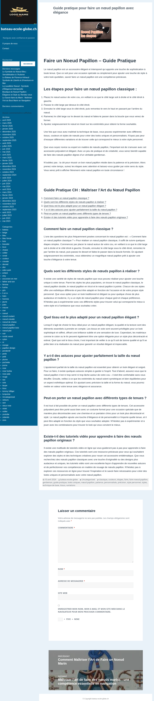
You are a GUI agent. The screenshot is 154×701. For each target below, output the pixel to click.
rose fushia (7, 371)
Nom (61, 569)
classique (103, 479)
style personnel (134, 482)
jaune (4, 302)
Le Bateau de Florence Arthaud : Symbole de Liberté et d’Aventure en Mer (18, 80)
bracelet (5, 244)
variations (70, 485)
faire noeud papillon (138, 479)
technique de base (51, 485)
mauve (5, 308)
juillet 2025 (7, 146)
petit (4, 357)
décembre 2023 (9, 201)
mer (4, 310)
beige (4, 233)
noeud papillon (8, 325)
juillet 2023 (7, 215)
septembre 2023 (9, 210)
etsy (4, 276)
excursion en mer (9, 279)
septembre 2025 (9, 140)
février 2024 (7, 195)
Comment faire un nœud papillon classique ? (66, 198)
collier (4, 253)
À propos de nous (9, 44)
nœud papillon (87, 482)
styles (144, 482)
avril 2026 (6, 120)
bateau (5, 230)
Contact (5, 48)
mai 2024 (6, 186)
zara (4, 420)
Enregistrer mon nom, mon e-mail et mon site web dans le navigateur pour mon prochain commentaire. (91, 610)
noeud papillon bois (10, 328)
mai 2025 (6, 152)
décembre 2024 (9, 166)
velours (5, 400)
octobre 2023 (8, 207)
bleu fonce (6, 238)
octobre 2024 (8, 172)
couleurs (112, 479)
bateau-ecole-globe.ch (19, 29)
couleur (5, 259)
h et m (5, 293)
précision (122, 482)
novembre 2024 (9, 169)
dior (4, 267)
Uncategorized (8, 397)
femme (5, 285)
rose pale (6, 374)
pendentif (6, 351)
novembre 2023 (9, 204)
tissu (4, 388)
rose (4, 368)
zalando (5, 417)
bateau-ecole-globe (69, 479)
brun (4, 247)
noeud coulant (8, 316)
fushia (5, 287)
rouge (4, 377)
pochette (6, 362)
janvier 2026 (7, 129)
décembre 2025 (9, 132)
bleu (4, 235)
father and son (8, 282)
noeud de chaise (9, 322)
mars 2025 (7, 158)
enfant (5, 273)
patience (99, 482)
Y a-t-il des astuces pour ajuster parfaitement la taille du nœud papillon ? (80, 209)
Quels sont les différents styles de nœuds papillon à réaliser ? (75, 202)
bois (4, 241)
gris (4, 290)
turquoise (6, 394)
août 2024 (6, 178)
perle (4, 354)
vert (4, 403)
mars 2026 (7, 123)
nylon (4, 339)
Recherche (27, 64)
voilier (4, 411)
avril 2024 (6, 189)
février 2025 (7, 160)
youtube (5, 414)
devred (5, 264)
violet (4, 409)
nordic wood (7, 336)
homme (5, 299)
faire (126, 479)
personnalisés (110, 482)
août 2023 (6, 212)
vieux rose (6, 406)
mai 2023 (6, 221)
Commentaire (66, 527)
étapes (120, 479)
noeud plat (6, 331)
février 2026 (7, 126)
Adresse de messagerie (71, 581)
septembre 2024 (9, 175)
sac (3, 380)
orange (5, 345)
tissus (62, 485)
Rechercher (7, 60)
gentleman (47, 482)
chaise (5, 250)
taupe (4, 385)
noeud (5, 313)
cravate (5, 261)
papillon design (8, 348)
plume (5, 359)
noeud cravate (8, 319)
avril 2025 (6, 155)
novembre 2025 (9, 135)
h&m (4, 296)
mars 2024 (7, 192)
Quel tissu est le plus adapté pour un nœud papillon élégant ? (75, 206)
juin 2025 (6, 149)
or (3, 342)
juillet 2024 (7, 181)
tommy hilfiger (8, 391)
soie (4, 383)
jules (4, 305)
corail (4, 256)
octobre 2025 (8, 137)
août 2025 (6, 143)
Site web (62, 593)
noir (4, 334)
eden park (6, 270)
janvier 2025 (7, 163)
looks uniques (74, 482)
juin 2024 (6, 184)
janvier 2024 (7, 198)
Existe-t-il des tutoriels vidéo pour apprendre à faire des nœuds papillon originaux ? (86, 217)
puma (4, 365)
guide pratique (60, 482)
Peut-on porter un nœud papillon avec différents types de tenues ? (77, 213)
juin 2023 (6, 218)
